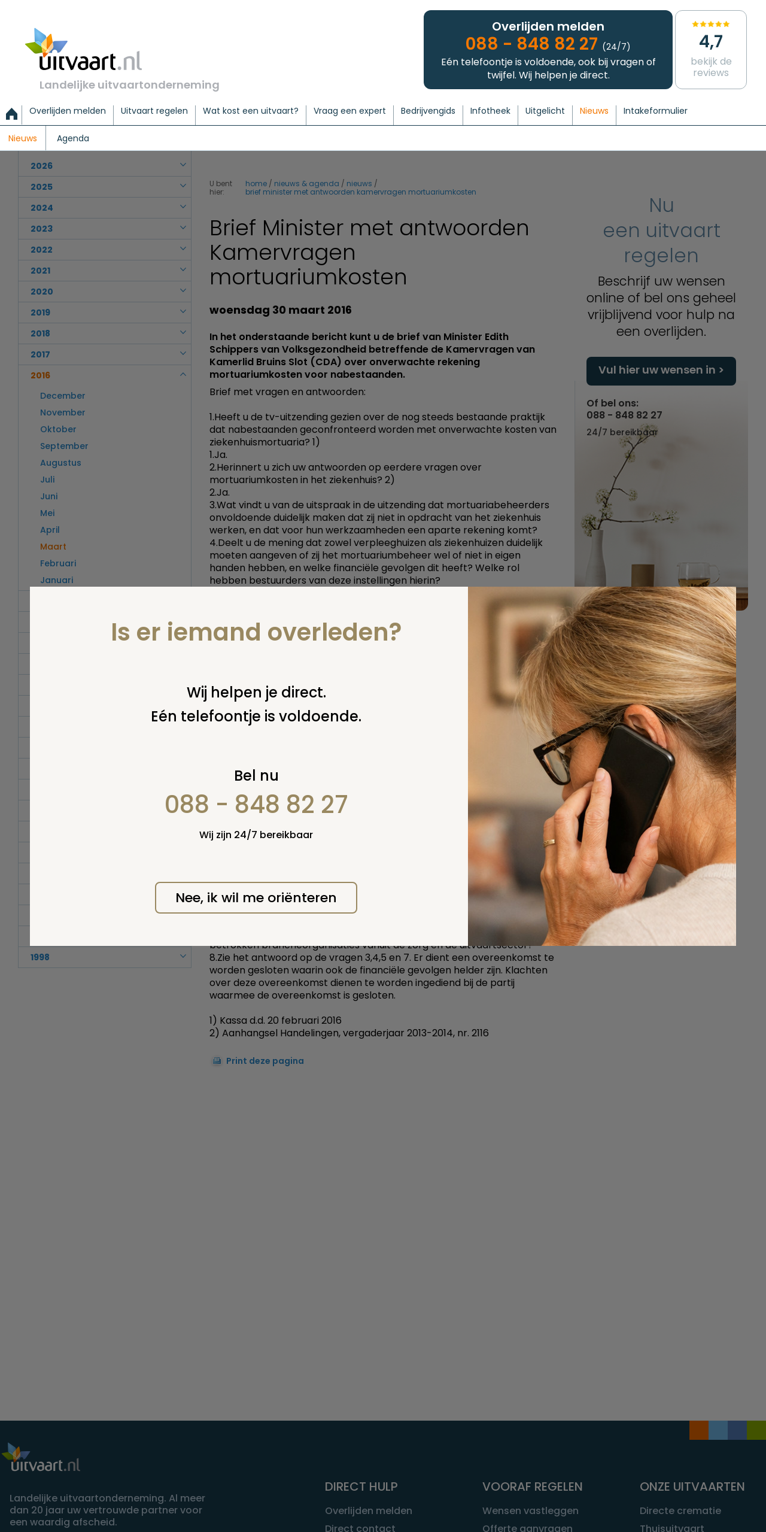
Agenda (73, 139)
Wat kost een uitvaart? (251, 111)
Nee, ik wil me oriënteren (256, 897)
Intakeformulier (656, 111)
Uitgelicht (545, 111)
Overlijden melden (67, 111)
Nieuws (594, 111)
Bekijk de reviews (711, 49)
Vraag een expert (350, 111)
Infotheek (490, 111)
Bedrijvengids (428, 111)
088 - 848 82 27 (256, 804)
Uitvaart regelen (154, 111)
